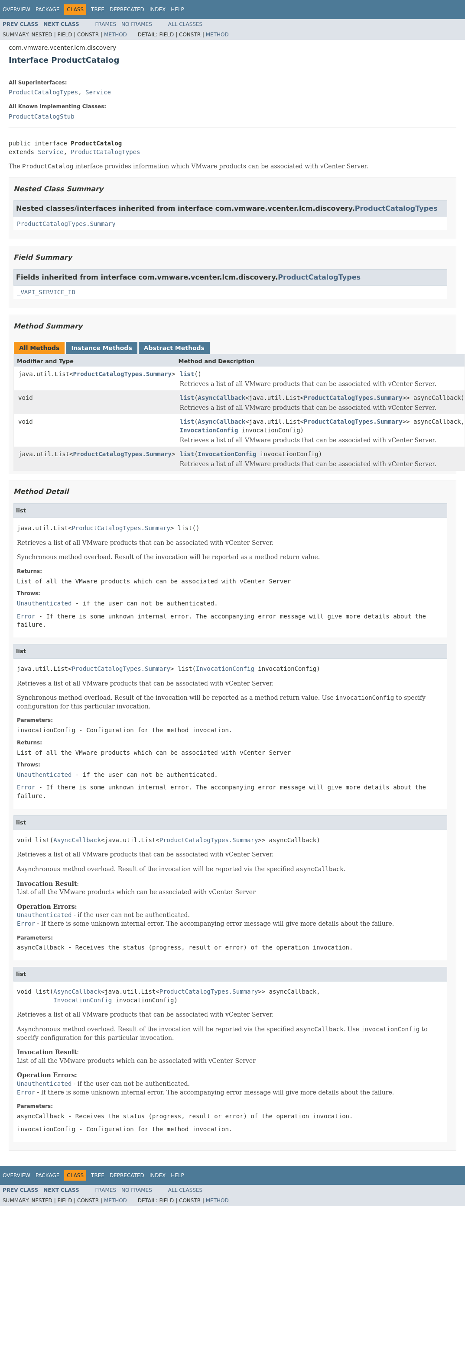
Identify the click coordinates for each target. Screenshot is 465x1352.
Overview (16, 9)
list (186, 373)
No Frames (136, 24)
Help (177, 9)
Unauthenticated (44, 603)
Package (47, 9)
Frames (106, 24)
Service (98, 92)
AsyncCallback (222, 397)
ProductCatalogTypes (43, 92)
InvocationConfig (208, 430)
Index (158, 9)
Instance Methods (101, 347)
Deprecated (127, 9)
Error (26, 616)
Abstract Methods (174, 347)
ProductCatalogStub (42, 116)
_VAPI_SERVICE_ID (46, 292)
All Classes (185, 24)
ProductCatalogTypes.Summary (66, 223)
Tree (97, 9)
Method (115, 35)
